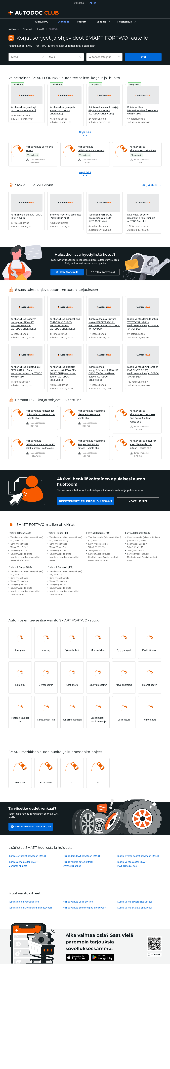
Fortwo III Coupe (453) (20, 567)
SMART (40, 29)
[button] (102, 22)
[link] (41, 22)
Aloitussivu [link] (13, 29)
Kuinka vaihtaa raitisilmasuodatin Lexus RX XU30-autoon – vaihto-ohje (40, 444)
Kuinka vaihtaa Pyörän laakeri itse (134, 901)
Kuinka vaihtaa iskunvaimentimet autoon (143, 148)
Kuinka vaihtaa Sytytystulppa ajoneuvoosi (84, 907)
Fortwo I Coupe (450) (58, 532)
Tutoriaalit (28, 29)
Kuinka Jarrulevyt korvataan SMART (81, 855)
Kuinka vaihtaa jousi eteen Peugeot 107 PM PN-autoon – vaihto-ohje (91, 444)
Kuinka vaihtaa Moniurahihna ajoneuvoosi (30, 907)
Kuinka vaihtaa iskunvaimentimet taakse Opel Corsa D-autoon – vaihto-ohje (142, 416)
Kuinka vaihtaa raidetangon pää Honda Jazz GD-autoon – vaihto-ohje (40, 414)
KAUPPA (79, 3)
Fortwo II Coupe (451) (19, 532)
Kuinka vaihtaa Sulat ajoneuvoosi (134, 907)
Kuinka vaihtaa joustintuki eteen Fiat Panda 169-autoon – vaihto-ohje (143, 444)
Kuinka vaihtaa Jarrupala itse (23, 901)
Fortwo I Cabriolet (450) (137, 532)
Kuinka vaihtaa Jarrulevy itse (78, 901)
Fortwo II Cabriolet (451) (99, 532)
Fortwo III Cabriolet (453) (60, 567)
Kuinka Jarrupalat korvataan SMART (27, 855)
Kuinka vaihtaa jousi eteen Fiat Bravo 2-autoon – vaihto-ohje (91, 414)
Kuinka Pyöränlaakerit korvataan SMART (138, 855)
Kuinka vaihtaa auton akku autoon (39, 148)
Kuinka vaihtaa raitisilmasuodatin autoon (91, 148)
